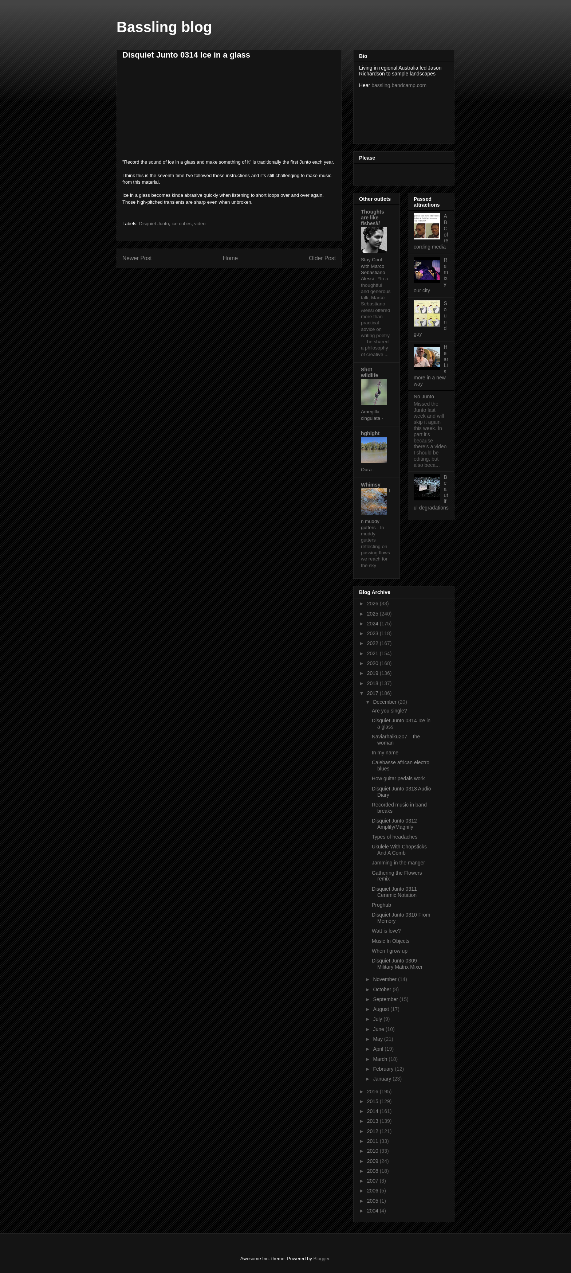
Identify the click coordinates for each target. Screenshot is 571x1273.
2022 (373, 643)
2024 (373, 623)
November (385, 979)
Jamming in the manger (398, 863)
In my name (385, 752)
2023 (373, 633)
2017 (373, 693)
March (381, 1059)
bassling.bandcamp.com (398, 85)
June (379, 1029)
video (199, 223)
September (386, 999)
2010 (373, 1151)
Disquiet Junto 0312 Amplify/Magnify (394, 824)
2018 (373, 683)
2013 (373, 1121)
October (383, 989)
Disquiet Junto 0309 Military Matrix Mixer (397, 964)
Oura (367, 469)
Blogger (321, 1258)
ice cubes (182, 223)
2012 (373, 1131)
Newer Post (137, 258)
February (384, 1069)
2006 (373, 1191)
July (378, 1019)
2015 (373, 1101)
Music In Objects (390, 941)
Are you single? (389, 711)
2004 (373, 1211)
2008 (373, 1171)
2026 (373, 603)
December (385, 702)
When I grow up (389, 951)
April (379, 1049)
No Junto (424, 396)
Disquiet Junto (154, 223)
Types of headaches (394, 837)
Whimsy (371, 485)
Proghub (381, 905)
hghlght (370, 433)
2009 (373, 1161)
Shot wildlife (369, 372)
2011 (373, 1141)
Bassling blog (164, 27)
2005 (373, 1201)
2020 (373, 663)
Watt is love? (386, 931)
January (383, 1079)
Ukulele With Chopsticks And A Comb (399, 850)
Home (230, 258)
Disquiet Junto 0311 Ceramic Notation (394, 892)
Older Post (322, 258)
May (378, 1039)
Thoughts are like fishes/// (372, 217)
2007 (373, 1181)
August (381, 1009)
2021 (373, 653)
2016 (373, 1091)
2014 (373, 1111)
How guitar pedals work (398, 778)
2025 (373, 614)
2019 (373, 673)
